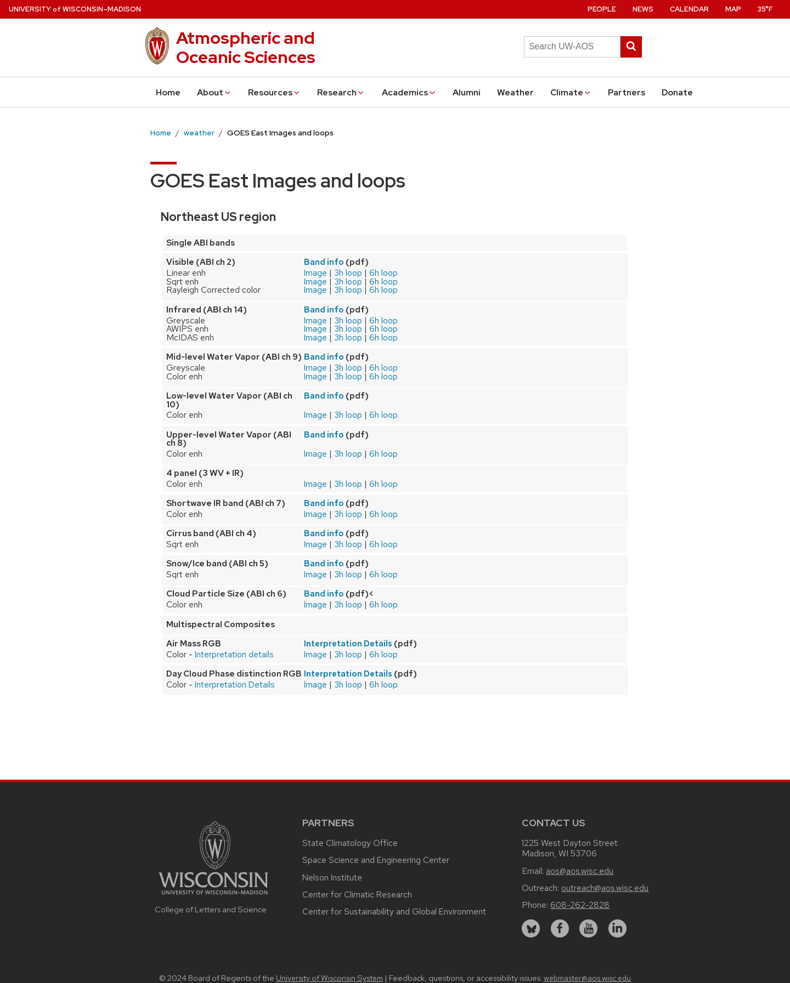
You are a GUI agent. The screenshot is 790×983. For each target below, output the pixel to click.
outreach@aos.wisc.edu (604, 888)
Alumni (467, 92)
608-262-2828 (580, 905)
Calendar (689, 9)
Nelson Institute (332, 877)
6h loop (383, 273)
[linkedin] (617, 928)
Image (315, 273)
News (643, 9)
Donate (677, 92)
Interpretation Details (348, 643)
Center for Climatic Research (357, 894)
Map (733, 9)
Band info (324, 262)
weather (199, 133)
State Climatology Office (350, 843)
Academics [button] (409, 92)
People (602, 9)
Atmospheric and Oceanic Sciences (245, 47)
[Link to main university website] (213, 896)
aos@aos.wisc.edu (579, 871)
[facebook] (560, 928)
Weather (515, 92)
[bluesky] (531, 928)
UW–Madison (75, 9)
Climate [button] (571, 92)
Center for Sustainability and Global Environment (394, 911)
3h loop (348, 273)
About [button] (214, 92)
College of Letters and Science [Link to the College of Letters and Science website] (211, 909)
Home (168, 92)
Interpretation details (234, 654)
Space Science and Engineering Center (375, 860)
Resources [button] (274, 92)
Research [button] (341, 92)
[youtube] (588, 928)
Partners (626, 92)
